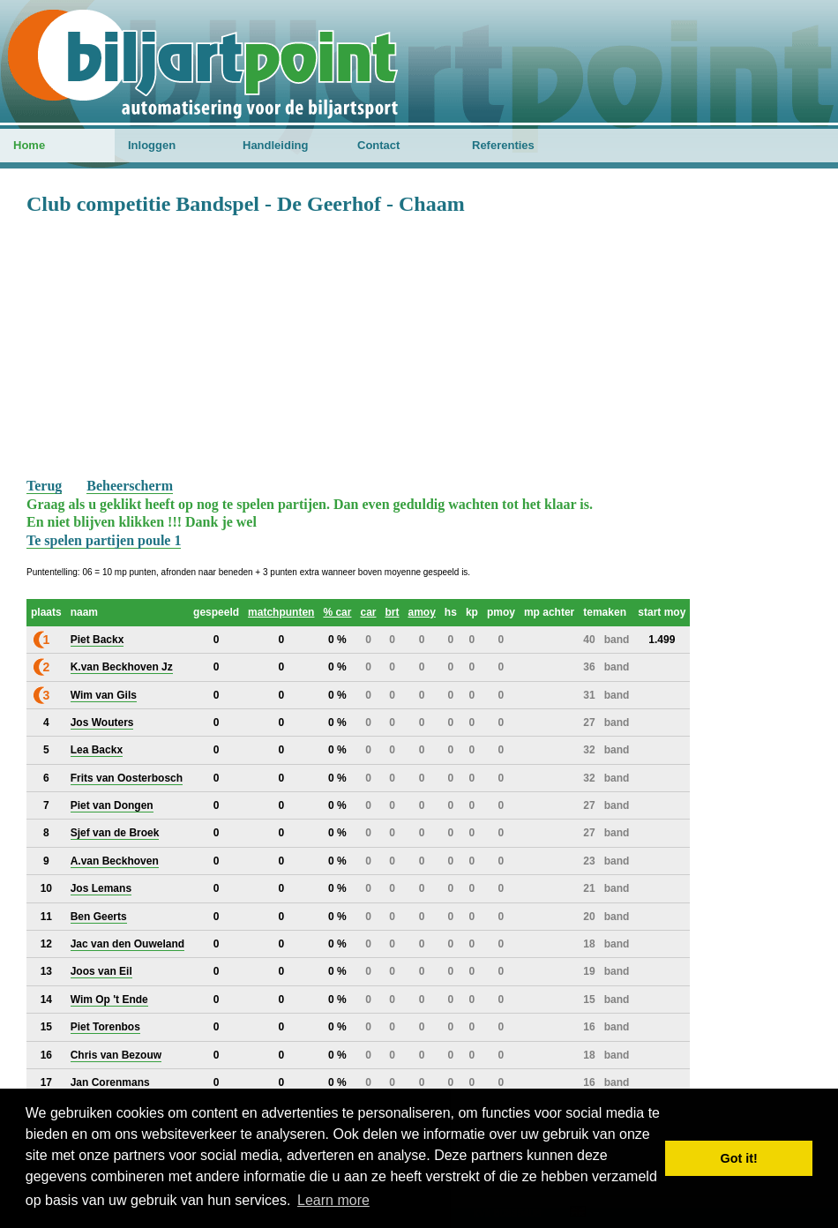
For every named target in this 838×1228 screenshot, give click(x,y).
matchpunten (281, 612)
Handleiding (275, 145)
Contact (378, 145)
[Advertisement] (419, 344)
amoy (422, 612)
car (368, 612)
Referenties (503, 145)
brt (392, 612)
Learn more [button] (333, 1200)
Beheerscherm (129, 485)
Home (29, 145)
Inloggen (152, 145)
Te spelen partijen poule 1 (103, 540)
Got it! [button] (739, 1158)
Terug (44, 485)
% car (337, 612)
